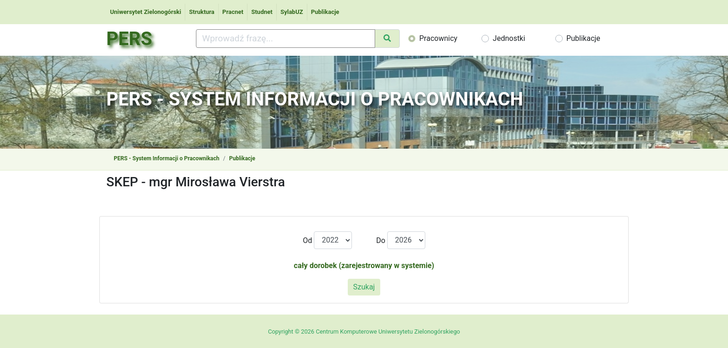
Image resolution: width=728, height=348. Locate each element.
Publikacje (325, 11)
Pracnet (232, 11)
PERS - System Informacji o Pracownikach (166, 158)
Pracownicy (438, 38)
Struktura (201, 11)
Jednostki (509, 38)
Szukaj (364, 286)
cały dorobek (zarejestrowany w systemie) (364, 265)
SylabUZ (291, 11)
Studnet (262, 11)
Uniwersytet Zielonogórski (145, 11)
